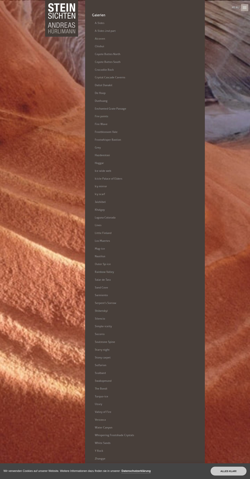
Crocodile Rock (104, 69)
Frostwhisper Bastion (108, 139)
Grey (98, 147)
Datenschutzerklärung (136, 470)
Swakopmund (103, 380)
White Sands (102, 443)
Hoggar (99, 163)
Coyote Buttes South (107, 62)
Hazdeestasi (102, 155)
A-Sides (99, 23)
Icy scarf (100, 194)
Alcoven (100, 38)
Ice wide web (103, 170)
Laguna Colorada (105, 217)
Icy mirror (101, 186)
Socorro (100, 334)
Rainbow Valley (104, 272)
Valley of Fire (103, 412)
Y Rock (99, 450)
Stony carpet (103, 357)
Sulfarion (100, 365)
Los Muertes (102, 240)
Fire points (101, 116)
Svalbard (100, 373)
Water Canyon (103, 427)
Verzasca (100, 419)
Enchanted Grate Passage (110, 108)
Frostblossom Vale (106, 132)
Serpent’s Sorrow (105, 303)
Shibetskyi (101, 310)
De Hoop (100, 93)
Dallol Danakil (103, 85)
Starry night (102, 349)
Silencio (100, 318)
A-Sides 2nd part (105, 30)
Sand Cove (101, 287)
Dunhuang (101, 100)
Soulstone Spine (105, 342)
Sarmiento (101, 295)
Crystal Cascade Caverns (110, 77)
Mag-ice (100, 248)
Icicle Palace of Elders (108, 178)
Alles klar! (228, 471)
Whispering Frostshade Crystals (114, 435)
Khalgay (100, 209)
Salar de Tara (103, 279)
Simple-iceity (103, 326)
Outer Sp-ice (103, 264)
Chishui (99, 46)
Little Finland (103, 233)
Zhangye (100, 458)
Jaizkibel (100, 202)
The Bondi (101, 388)
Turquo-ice (101, 396)
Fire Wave (101, 124)
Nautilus (100, 256)
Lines (98, 225)
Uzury (98, 404)
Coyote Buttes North (107, 54)
